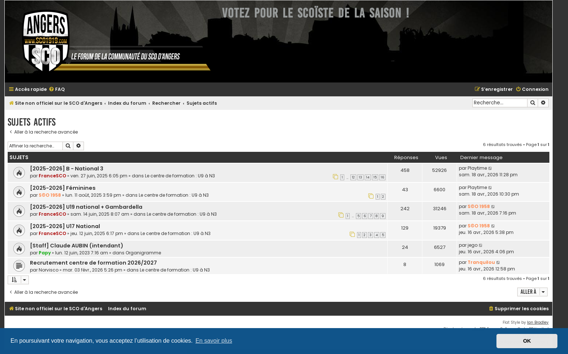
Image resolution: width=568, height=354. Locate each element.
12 (353, 177)
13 (360, 177)
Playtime (477, 168)
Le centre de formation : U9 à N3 (180, 176)
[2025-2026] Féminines (63, 188)
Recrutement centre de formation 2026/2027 (93, 262)
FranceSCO (52, 176)
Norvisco (48, 270)
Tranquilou (481, 262)
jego (472, 245)
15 (375, 177)
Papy (45, 253)
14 (367, 177)
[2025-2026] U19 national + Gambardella (86, 207)
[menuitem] (57, 90)
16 (382, 177)
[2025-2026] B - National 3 (66, 168)
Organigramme (143, 253)
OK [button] (527, 341)
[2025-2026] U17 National (65, 226)
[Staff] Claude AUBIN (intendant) (76, 245)
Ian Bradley (538, 322)
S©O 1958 (50, 195)
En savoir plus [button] (213, 341)
